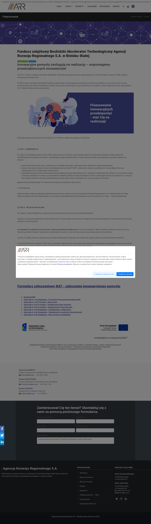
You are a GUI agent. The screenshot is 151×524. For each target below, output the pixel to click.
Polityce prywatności (64, 264)
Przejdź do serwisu (125, 274)
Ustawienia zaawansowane (104, 274)
